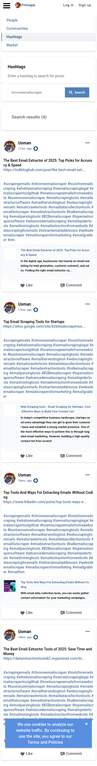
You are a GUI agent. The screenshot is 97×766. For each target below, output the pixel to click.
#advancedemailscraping (46, 221)
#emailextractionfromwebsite (64, 226)
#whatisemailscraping (34, 188)
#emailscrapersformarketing (48, 235)
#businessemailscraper (26, 198)
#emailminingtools (24, 226)
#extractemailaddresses (58, 230)
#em (11, 240)
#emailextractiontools (48, 212)
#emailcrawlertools (31, 207)
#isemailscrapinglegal (71, 188)
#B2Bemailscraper (56, 216)
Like (26, 285)
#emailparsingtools (25, 216)
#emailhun (16, 572)
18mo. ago (25, 480)
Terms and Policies (45, 742)
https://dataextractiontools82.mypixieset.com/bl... (44, 658)
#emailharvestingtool (48, 202)
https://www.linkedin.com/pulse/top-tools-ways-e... (44, 502)
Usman (24, 142)
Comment (71, 285)
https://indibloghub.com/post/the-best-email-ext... (44, 170)
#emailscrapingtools (62, 198)
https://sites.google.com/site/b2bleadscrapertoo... (44, 326)
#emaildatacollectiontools (69, 207)
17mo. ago (25, 148)
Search (77, 92)
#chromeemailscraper (48, 184)
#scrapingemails (16, 184)
